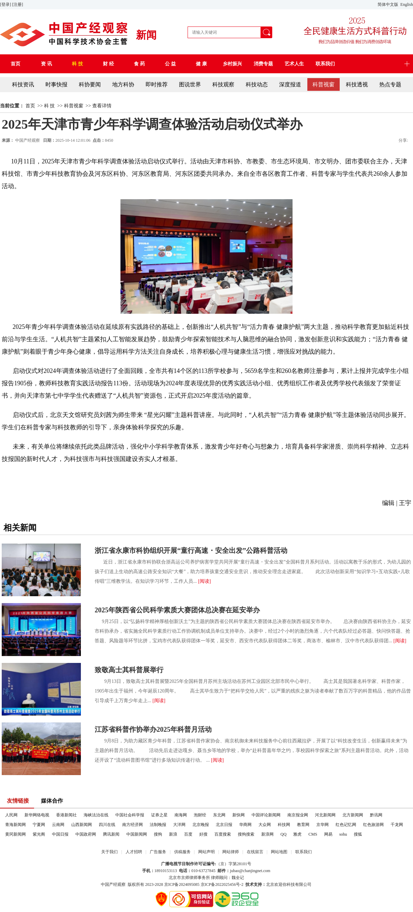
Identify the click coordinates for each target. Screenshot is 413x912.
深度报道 (290, 84)
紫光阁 (39, 834)
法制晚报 (158, 824)
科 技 (49, 105)
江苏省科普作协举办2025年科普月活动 (153, 729)
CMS (312, 834)
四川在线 (107, 824)
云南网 (58, 824)
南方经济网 (132, 824)
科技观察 (223, 84)
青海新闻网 (15, 824)
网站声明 (206, 851)
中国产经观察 (113, 884)
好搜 (203, 834)
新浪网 (267, 834)
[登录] (6, 4)
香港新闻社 (66, 815)
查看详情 (102, 105)
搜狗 (158, 834)
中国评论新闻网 (266, 815)
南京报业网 (297, 815)
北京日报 (224, 824)
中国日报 (60, 834)
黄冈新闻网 (15, 834)
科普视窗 (324, 84)
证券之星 (159, 815)
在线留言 (255, 851)
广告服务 (158, 851)
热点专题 (390, 84)
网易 (328, 834)
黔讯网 (376, 815)
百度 (188, 834)
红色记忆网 (346, 824)
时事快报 (56, 84)
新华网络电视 (36, 815)
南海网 (180, 815)
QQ (283, 834)
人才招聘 (134, 851)
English (406, 4)
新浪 (173, 834)
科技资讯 (23, 84)
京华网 (322, 824)
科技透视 (357, 84)
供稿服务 (182, 851)
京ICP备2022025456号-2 (222, 884)
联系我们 (303, 851)
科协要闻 (90, 84)
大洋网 (179, 824)
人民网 (11, 815)
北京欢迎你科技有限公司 (288, 884)
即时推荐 (157, 84)
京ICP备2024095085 (182, 884)
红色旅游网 (373, 824)
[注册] (18, 4)
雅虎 (297, 834)
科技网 (284, 824)
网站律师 (230, 851)
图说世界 (190, 84)
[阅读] (204, 581)
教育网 (303, 824)
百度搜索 (222, 834)
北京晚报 (200, 824)
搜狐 (358, 834)
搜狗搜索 (246, 834)
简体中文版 (388, 4)
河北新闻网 (325, 815)
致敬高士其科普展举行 (129, 670)
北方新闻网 (352, 815)
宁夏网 (39, 824)
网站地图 (279, 851)
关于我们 (109, 851)
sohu (343, 834)
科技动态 (257, 84)
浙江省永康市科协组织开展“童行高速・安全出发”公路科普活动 (191, 550)
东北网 (219, 815)
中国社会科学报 (129, 815)
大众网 (264, 824)
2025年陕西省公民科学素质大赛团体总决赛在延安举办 (177, 610)
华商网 (245, 824)
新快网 (238, 815)
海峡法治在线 (96, 815)
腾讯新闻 (111, 834)
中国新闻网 (136, 834)
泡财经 (200, 815)
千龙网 (397, 824)
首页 (30, 105)
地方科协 (123, 84)
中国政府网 (85, 834)
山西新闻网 (81, 824)
